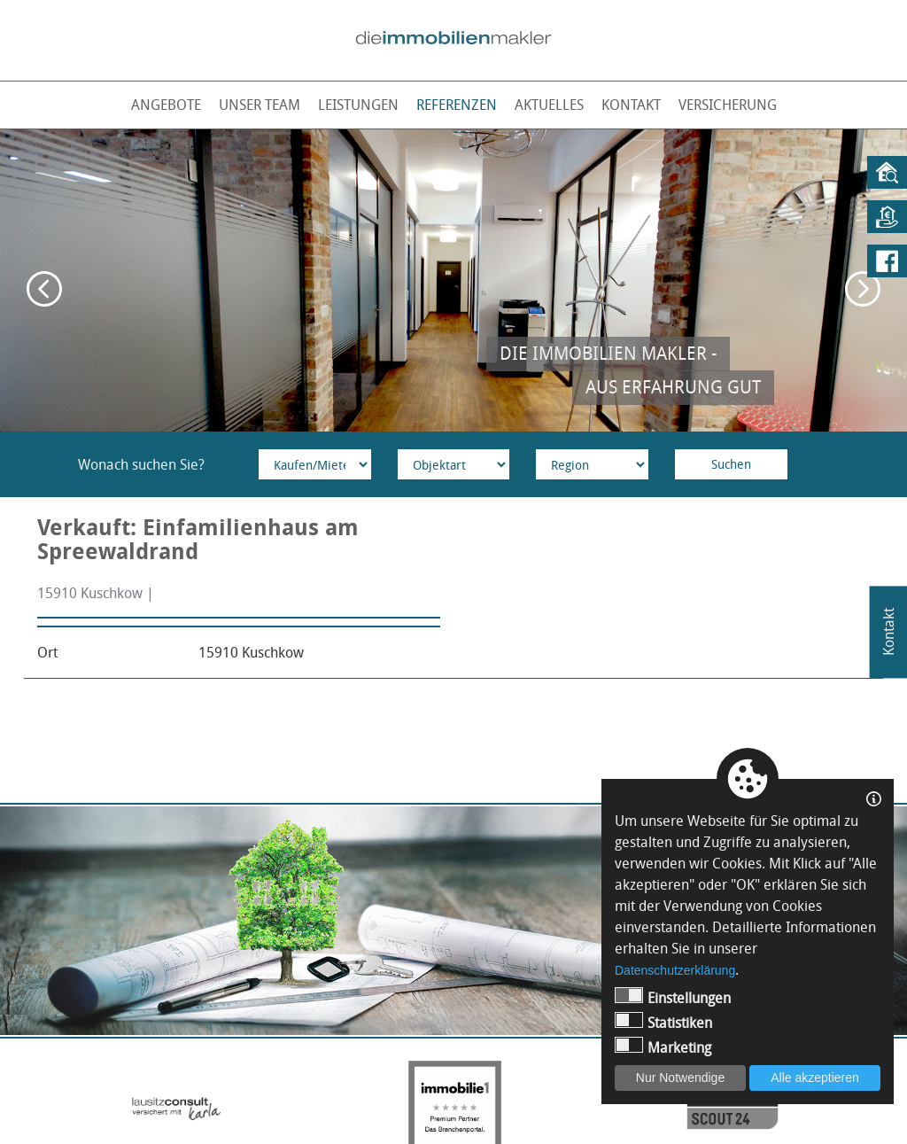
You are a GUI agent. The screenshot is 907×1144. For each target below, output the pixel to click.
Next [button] (862, 289)
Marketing (663, 1047)
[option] (453, 280)
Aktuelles (549, 104)
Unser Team (259, 104)
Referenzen (456, 104)
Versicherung (727, 104)
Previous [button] (44, 289)
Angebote (166, 104)
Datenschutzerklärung (675, 970)
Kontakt (631, 104)
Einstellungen (673, 997)
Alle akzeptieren (815, 1077)
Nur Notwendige (680, 1077)
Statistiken (663, 1022)
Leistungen (358, 104)
